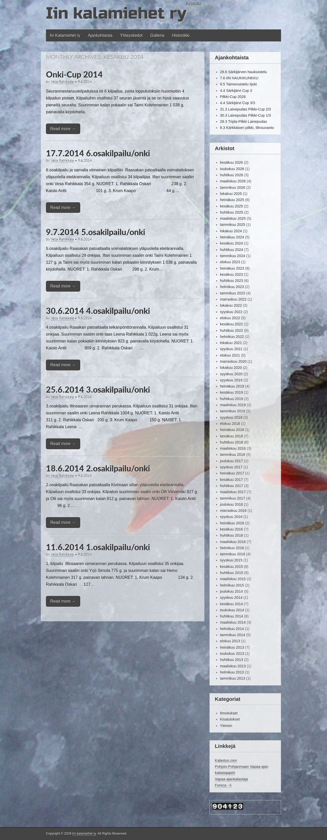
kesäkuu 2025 (231, 206)
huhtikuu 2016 (231, 535)
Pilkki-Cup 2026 (233, 97)
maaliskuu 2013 (233, 666)
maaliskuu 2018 (233, 448)
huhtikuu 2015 (231, 573)
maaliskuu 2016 (233, 542)
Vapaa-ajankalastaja (231, 779)
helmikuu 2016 (232, 548)
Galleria (157, 35)
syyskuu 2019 (231, 380)
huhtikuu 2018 (231, 442)
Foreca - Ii (223, 785)
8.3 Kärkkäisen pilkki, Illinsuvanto (247, 128)
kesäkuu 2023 (231, 274)
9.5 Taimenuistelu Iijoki (238, 84)
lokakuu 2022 (231, 305)
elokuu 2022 (230, 318)
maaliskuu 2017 (233, 492)
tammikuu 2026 (232, 187)
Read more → (63, 129)
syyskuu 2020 (231, 374)
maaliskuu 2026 (233, 181)
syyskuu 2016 (231, 517)
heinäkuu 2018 (232, 430)
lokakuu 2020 (231, 368)
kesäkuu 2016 (231, 529)
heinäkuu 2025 (232, 200)
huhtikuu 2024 (231, 250)
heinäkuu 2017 (232, 473)
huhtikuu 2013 (231, 660)
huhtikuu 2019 (231, 399)
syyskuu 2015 (231, 560)
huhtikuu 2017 (231, 486)
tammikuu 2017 (232, 498)
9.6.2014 (85, 82)
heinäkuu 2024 (232, 237)
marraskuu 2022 (233, 299)
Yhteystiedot (131, 35)
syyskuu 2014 (231, 597)
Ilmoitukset (229, 713)
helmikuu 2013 (232, 672)
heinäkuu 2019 (232, 386)
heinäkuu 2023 (232, 268)
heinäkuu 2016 (232, 523)
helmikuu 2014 (232, 629)
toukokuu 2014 (232, 610)
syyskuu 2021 (231, 349)
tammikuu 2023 (232, 293)
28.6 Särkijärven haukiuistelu (243, 72)
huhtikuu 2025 (231, 212)
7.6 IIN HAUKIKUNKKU (239, 78)
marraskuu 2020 (233, 361)
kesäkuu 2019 (231, 392)
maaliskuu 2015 (233, 579)
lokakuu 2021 (231, 343)
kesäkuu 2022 (231, 324)
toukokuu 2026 (232, 169)
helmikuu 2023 (232, 287)
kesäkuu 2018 (231, 436)
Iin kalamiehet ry (116, 13)
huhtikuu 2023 (231, 281)
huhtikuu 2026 (231, 175)
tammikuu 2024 (232, 256)
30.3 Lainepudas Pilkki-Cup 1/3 (245, 115)
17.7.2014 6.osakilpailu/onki (98, 153)
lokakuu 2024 (231, 231)
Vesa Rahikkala (62, 82)
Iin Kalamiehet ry (65, 35)
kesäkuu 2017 (231, 480)
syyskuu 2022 (231, 312)
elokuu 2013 (230, 641)
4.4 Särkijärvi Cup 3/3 (237, 103)
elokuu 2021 (230, 355)
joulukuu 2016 (231, 504)
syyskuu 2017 (231, 467)
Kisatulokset (230, 719)
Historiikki (180, 35)
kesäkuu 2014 (231, 604)
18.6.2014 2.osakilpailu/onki (98, 468)
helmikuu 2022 (232, 337)
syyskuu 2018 (231, 417)
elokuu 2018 (230, 424)
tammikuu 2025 (232, 225)
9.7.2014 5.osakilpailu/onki (95, 232)
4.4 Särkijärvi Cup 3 (236, 91)
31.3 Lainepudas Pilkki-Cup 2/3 (245, 109)
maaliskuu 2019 (233, 405)
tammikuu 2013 (232, 678)
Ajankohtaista (100, 35)
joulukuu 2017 (231, 461)
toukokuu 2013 (232, 653)
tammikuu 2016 (232, 554)
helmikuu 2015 (232, 585)
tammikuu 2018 (232, 454)
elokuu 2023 (230, 262)
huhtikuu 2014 (231, 616)
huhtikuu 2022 (231, 330)
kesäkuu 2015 (231, 567)
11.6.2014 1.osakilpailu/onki (98, 547)
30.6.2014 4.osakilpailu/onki (98, 311)
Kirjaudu (193, 3)
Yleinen (226, 726)
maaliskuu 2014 (233, 622)
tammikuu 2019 (232, 411)
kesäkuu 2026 (231, 162)
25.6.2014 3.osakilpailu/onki (98, 389)
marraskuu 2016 (233, 511)
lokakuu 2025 (231, 194)
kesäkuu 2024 (231, 243)
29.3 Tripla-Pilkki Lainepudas (243, 121)
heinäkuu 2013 (232, 647)
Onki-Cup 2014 (74, 74)
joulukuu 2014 (231, 591)
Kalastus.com (226, 760)
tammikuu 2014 (232, 635)
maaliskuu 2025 (233, 218)
